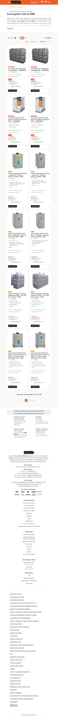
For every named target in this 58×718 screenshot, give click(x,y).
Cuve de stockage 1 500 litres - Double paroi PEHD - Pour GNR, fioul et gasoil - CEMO (17, 295)
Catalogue (29, 513)
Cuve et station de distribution (18, 672)
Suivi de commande (29, 534)
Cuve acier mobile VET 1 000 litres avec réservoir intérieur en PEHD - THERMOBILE (40, 119)
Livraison (29, 546)
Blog (29, 518)
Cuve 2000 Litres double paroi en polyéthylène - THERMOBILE (40, 69)
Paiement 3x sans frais (29, 541)
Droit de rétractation (29, 554)
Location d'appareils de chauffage (28, 486)
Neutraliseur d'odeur (15, 666)
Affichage (42, 41)
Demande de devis (29, 508)
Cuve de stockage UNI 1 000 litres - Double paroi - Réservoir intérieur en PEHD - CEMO (17, 235)
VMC (10, 654)
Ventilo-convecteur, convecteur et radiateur (23, 621)
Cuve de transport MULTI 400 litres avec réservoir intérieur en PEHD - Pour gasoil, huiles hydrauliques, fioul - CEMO (17, 355)
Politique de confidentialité (29, 581)
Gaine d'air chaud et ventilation (18, 687)
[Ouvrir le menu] (8, 2)
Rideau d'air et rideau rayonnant (18, 609)
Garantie (29, 552)
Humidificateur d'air (14, 660)
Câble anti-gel (13, 630)
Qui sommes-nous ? (29, 503)
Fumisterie (12, 690)
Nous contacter (29, 505)
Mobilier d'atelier (14, 681)
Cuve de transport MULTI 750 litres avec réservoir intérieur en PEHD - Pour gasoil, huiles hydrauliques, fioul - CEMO (40, 355)
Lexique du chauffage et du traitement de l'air (28, 484)
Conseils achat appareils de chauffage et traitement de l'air (28, 482)
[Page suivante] (34, 400)
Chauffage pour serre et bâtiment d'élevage (22, 606)
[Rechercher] (49, 7)
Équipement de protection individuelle (20, 699)
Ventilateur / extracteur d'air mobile (20, 645)
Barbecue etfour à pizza (12, 705)
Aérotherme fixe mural (15, 600)
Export (29, 549)
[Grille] (19, 38)
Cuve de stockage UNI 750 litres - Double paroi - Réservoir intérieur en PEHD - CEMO (40, 175)
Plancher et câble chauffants (18, 627)
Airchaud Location (14, 594)
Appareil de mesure (14, 693)
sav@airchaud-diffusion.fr (34, 475)
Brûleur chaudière (14, 633)
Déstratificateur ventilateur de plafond (21, 651)
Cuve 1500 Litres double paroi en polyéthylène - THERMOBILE (17, 69)
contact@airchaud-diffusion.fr (30, 473)
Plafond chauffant (14, 624)
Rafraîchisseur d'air (15, 639)
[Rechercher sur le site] (27, 7)
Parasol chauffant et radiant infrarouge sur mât (24, 612)
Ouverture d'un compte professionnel (29, 526)
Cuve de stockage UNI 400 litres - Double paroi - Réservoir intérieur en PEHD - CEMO (17, 175)
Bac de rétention (13, 678)
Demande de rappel (29, 511)
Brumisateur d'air (14, 642)
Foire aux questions (29, 523)
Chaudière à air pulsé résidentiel (19, 618)
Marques (29, 516)
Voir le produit (12, 90)
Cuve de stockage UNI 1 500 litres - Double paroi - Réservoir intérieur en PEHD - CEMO (40, 235)
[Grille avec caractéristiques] (22, 38)
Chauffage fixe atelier (15, 597)
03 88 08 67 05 (40, 432)
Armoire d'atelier (14, 684)
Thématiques (29, 521)
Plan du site (29, 583)
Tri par (27, 41)
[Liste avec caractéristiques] (25, 38)
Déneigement (12, 702)
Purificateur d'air (14, 663)
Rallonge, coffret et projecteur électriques (22, 696)
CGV (29, 575)
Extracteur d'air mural (16, 648)
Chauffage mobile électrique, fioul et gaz (21, 603)
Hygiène (11, 669)
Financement (29, 544)
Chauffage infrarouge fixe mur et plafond (21, 615)
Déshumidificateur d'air (16, 657)
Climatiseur (12, 636)
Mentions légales (29, 578)
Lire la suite (10, 28)
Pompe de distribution (15, 675)
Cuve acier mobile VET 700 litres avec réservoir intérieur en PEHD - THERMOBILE (17, 119)
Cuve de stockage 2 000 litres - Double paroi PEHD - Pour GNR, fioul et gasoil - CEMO (40, 295)
